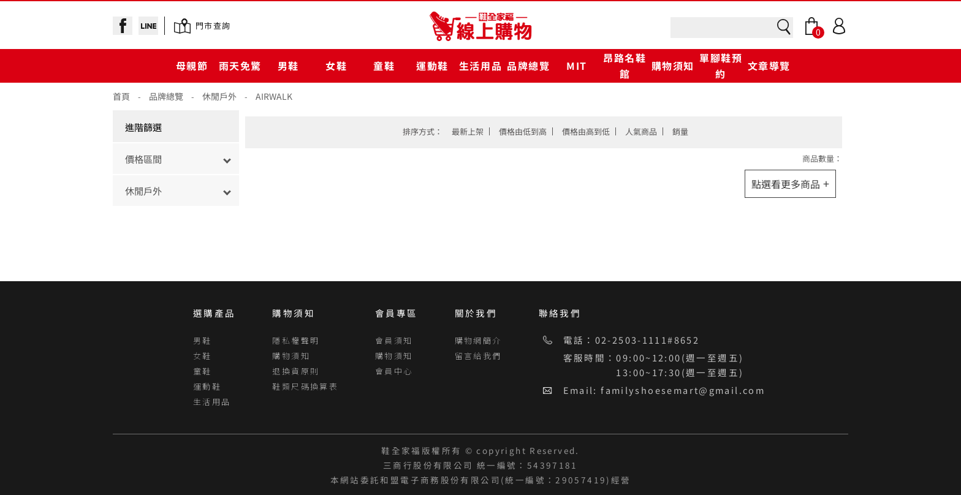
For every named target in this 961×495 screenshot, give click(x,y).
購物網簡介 (478, 340)
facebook (122, 26)
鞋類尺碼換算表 (305, 386)
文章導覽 (769, 65)
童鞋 (384, 65)
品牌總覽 (528, 65)
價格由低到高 (523, 131)
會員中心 (394, 371)
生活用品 (480, 65)
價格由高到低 (586, 131)
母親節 (192, 65)
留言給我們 (478, 355)
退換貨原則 (295, 371)
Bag (811, 26)
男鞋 (288, 65)
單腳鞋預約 (720, 65)
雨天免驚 (240, 65)
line (148, 26)
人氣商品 (641, 131)
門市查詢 (213, 25)
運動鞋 (432, 65)
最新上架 (468, 131)
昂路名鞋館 (624, 65)
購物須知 (672, 65)
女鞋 (336, 65)
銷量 (680, 131)
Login (839, 26)
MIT (576, 65)
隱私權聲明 (295, 340)
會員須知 (394, 340)
